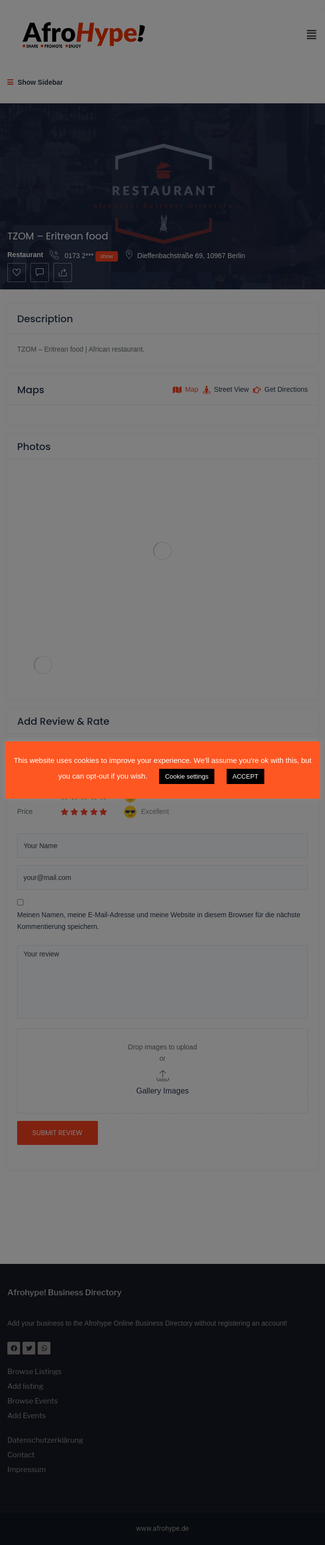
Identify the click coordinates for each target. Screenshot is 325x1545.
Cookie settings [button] (187, 776)
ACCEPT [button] (245, 776)
